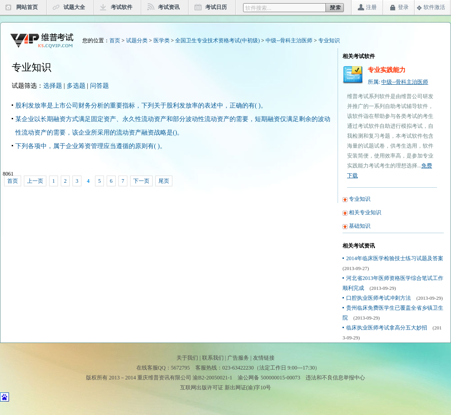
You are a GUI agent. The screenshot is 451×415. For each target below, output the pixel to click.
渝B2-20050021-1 (212, 377)
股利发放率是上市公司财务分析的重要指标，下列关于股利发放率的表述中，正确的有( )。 (141, 105)
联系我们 (213, 358)
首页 (114, 40)
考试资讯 (169, 7)
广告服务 (238, 358)
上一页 (35, 181)
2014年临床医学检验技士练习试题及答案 (394, 258)
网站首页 (27, 7)
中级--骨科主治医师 (289, 40)
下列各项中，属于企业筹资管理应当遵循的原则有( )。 (90, 146)
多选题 (76, 85)
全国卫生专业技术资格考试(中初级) (217, 40)
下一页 (141, 181)
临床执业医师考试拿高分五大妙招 (386, 328)
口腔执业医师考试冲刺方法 (378, 298)
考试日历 (216, 7)
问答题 (99, 85)
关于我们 (187, 358)
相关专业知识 (365, 212)
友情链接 (264, 358)
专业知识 (329, 40)
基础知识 (359, 226)
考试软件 (121, 7)
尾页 (163, 181)
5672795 (180, 368)
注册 (371, 7)
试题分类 (137, 40)
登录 (403, 7)
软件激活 (434, 7)
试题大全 (74, 7)
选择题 (52, 85)
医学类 (161, 40)
